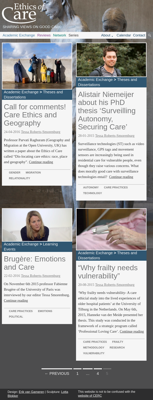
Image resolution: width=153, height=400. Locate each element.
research (117, 347)
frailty (117, 341)
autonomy (91, 187)
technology (92, 193)
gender (14, 172)
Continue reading (41, 162)
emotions (45, 311)
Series (74, 35)
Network (59, 35)
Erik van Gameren (31, 392)
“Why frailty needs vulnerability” (108, 272)
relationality (19, 178)
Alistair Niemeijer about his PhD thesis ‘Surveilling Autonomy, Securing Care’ (106, 110)
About (105, 35)
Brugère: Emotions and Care (35, 263)
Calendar (124, 35)
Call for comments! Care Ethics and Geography (35, 115)
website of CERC (90, 395)
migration (33, 172)
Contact (139, 35)
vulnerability (93, 353)
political (16, 316)
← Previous (57, 373)
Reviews (44, 35)
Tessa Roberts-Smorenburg (40, 132)
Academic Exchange (19, 35)
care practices (116, 187)
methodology (93, 347)
